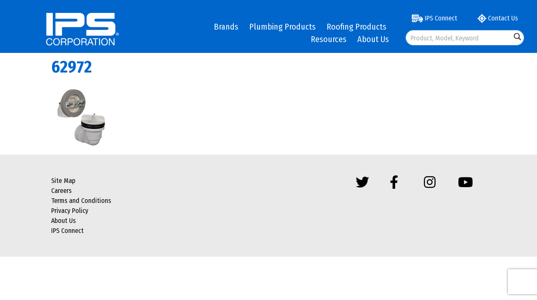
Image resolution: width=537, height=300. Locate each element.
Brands (226, 27)
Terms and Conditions (81, 201)
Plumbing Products (282, 27)
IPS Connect (434, 18)
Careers (61, 191)
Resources (328, 39)
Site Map (63, 181)
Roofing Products (356, 27)
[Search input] (459, 37)
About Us (373, 39)
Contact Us (498, 18)
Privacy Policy (69, 211)
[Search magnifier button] (517, 36)
